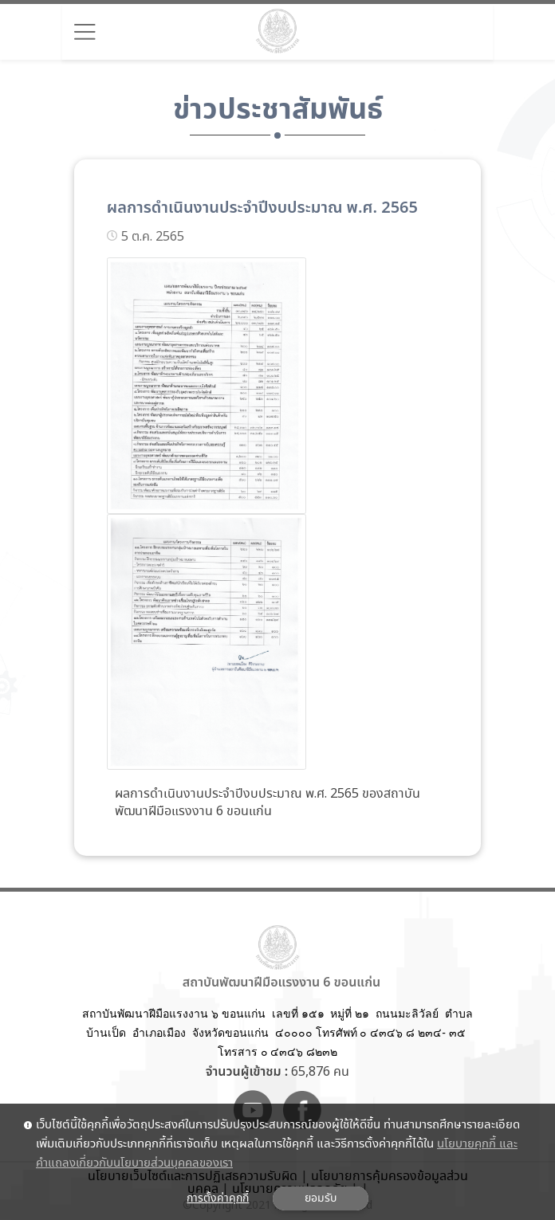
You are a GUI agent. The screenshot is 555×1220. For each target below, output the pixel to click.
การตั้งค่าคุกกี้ (218, 1198)
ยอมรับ (321, 1198)
